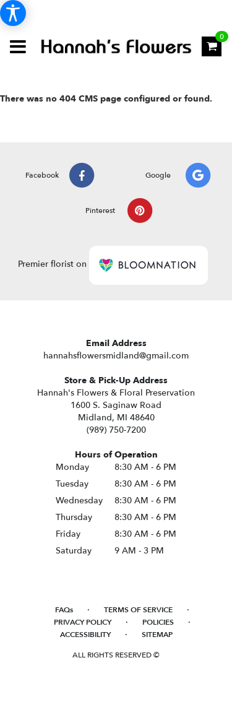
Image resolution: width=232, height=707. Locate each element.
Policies (158, 622)
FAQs (64, 610)
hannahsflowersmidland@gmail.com (116, 356)
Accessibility (85, 635)
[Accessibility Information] (13, 13)
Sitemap (157, 635)
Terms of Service (138, 610)
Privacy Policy (82, 622)
